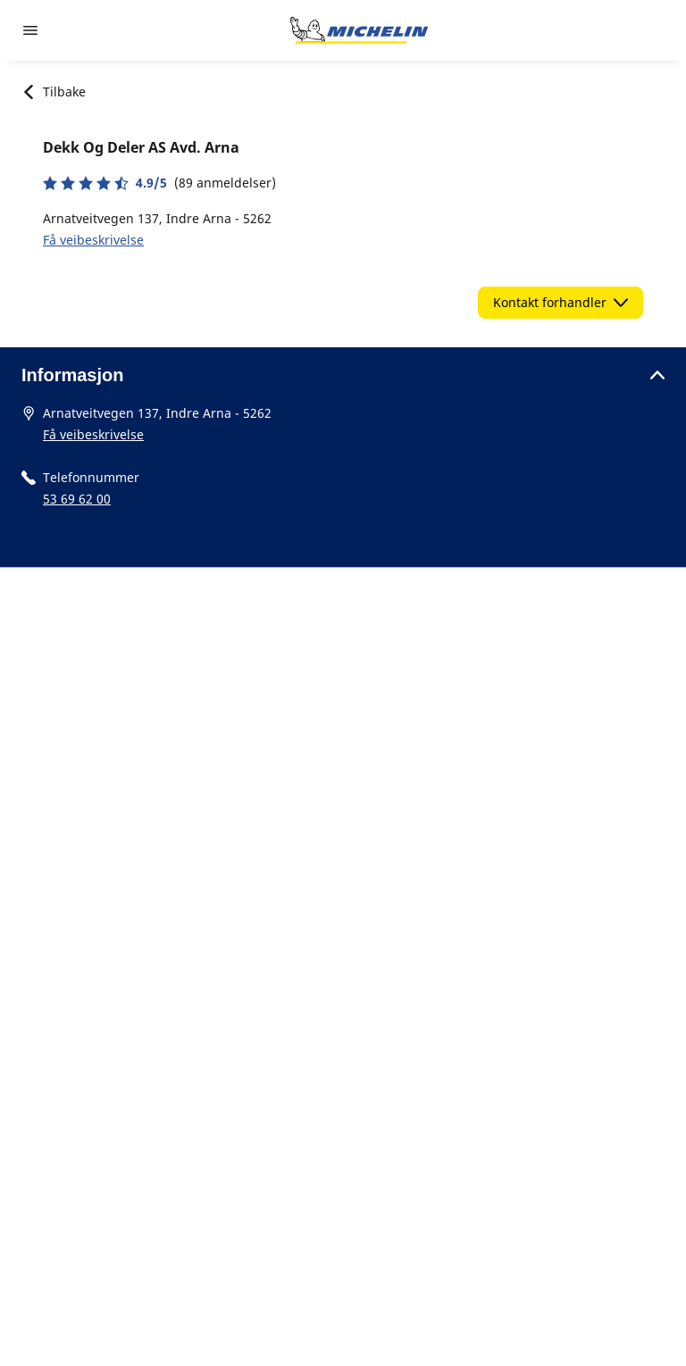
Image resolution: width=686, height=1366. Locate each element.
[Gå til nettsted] (359, 30)
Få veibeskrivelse (93, 239)
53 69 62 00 (77, 498)
